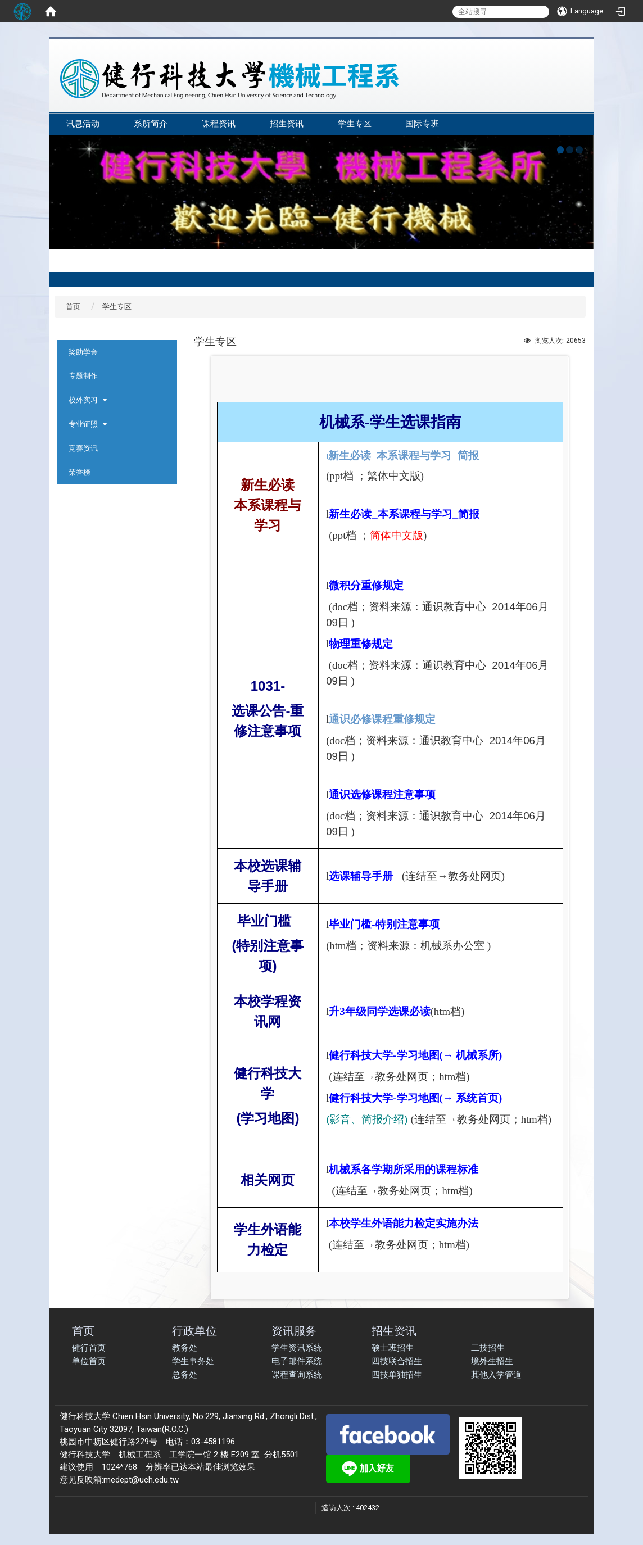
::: (576, 107)
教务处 (184, 1348)
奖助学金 (83, 352)
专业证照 (83, 424)
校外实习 (83, 400)
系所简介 (150, 124)
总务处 (184, 1375)
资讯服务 (293, 1330)
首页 (73, 306)
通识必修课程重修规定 (382, 719)
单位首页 (89, 1361)
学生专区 (355, 124)
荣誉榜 (79, 472)
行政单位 (194, 1330)
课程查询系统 (296, 1375)
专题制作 (83, 375)
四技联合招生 (397, 1361)
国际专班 (422, 124)
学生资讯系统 (296, 1348)
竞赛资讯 (83, 448)
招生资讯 (287, 124)
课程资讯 (219, 124)
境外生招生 (492, 1361)
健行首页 (89, 1348)
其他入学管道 (496, 1375)
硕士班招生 (393, 1348)
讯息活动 (82, 124)
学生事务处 (193, 1361)
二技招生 (488, 1348)
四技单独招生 (397, 1375)
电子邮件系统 (296, 1361)
